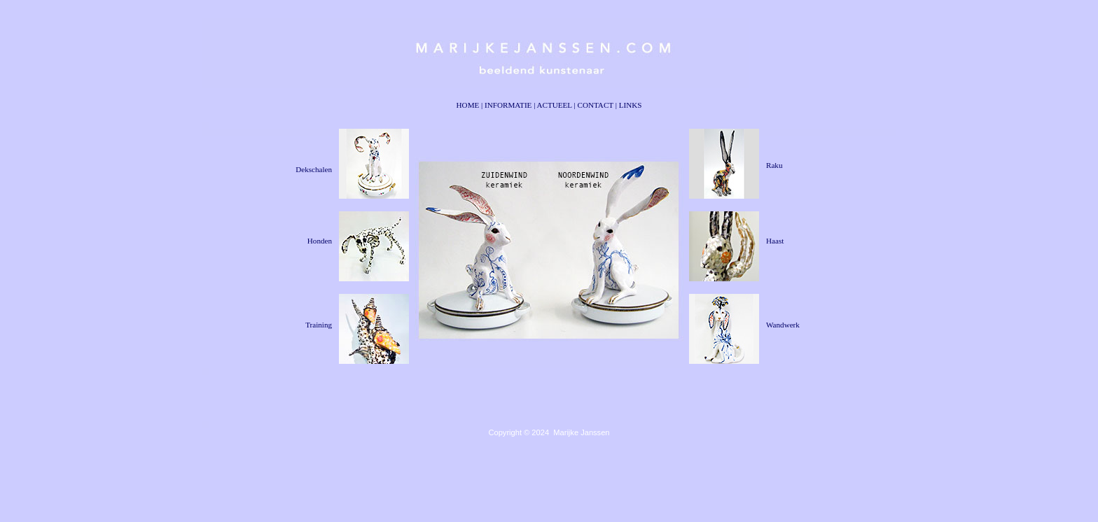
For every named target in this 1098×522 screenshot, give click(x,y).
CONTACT (595, 105)
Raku (774, 165)
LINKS (630, 105)
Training (318, 324)
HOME (468, 105)
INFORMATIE (508, 105)
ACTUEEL (554, 105)
